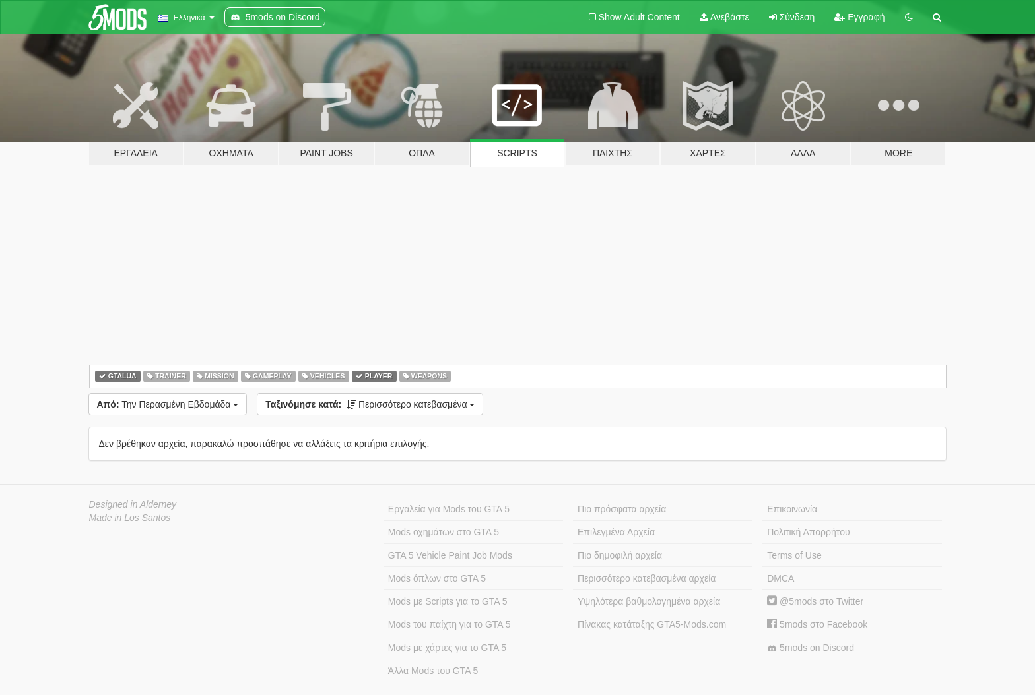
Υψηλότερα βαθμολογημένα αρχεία (649, 601)
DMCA (780, 578)
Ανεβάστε (724, 17)
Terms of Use (794, 555)
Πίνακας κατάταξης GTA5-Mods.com (652, 624)
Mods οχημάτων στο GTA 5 (443, 532)
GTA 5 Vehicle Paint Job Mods (450, 555)
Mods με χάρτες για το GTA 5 (447, 647)
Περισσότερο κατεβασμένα (370, 404)
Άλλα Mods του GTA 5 (433, 670)
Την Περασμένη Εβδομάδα (168, 404)
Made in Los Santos (130, 517)
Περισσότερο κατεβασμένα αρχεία (647, 578)
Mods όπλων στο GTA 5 (437, 578)
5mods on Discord (810, 647)
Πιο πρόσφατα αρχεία (622, 509)
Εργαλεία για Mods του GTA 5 (449, 509)
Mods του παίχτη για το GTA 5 (449, 624)
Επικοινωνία (792, 509)
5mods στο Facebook (817, 624)
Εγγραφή (859, 17)
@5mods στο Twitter (815, 601)
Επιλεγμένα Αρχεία (616, 532)
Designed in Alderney (133, 504)
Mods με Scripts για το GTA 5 (448, 601)
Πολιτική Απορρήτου (808, 532)
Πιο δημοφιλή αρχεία (620, 555)
